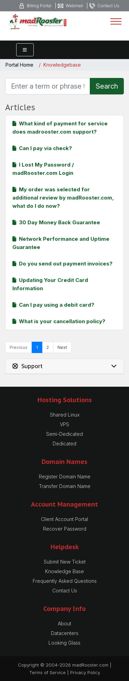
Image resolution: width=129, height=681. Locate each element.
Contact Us (64, 590)
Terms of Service (47, 672)
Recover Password (64, 529)
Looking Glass (64, 643)
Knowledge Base (64, 571)
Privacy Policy (85, 672)
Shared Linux (64, 415)
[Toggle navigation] (115, 21)
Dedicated (64, 443)
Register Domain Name (64, 476)
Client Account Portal (64, 519)
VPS (64, 424)
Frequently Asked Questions (65, 581)
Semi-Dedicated (64, 434)
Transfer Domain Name (64, 486)
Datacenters (64, 633)
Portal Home (19, 65)
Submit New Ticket (65, 562)
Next (62, 347)
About (64, 623)
